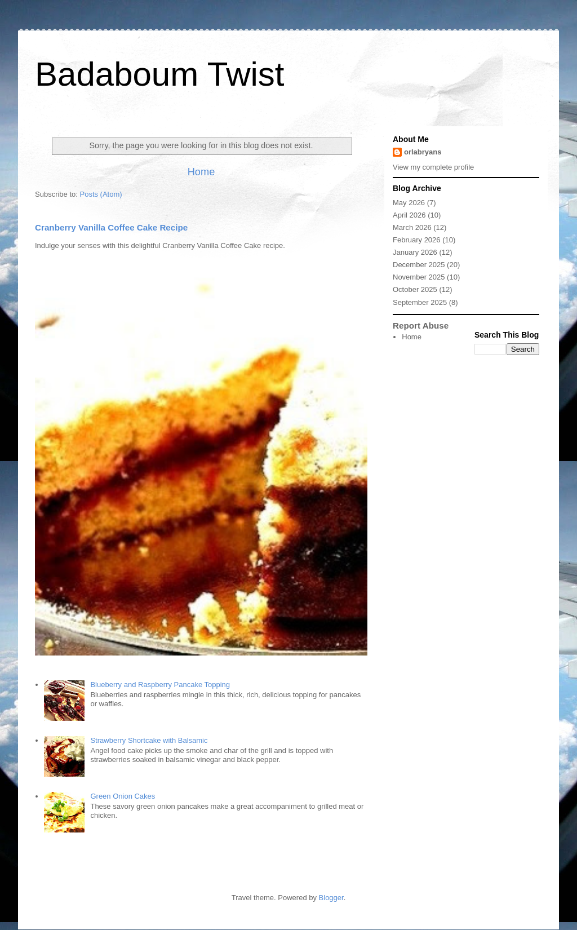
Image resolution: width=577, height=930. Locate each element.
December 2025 (419, 264)
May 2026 (409, 202)
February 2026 (417, 240)
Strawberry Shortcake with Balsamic (148, 740)
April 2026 (409, 215)
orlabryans (422, 152)
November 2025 (419, 277)
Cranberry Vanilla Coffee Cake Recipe (111, 227)
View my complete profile (433, 167)
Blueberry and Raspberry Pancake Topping (160, 684)
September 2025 (420, 302)
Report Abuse (421, 325)
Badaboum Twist (159, 74)
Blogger (331, 897)
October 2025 (415, 289)
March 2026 (412, 227)
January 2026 (415, 252)
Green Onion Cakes (122, 796)
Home (201, 172)
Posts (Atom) (101, 194)
